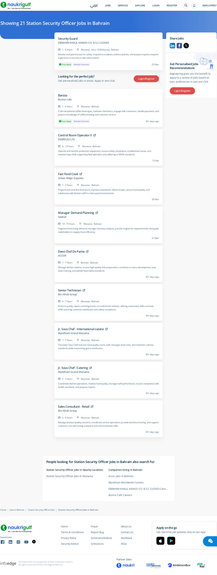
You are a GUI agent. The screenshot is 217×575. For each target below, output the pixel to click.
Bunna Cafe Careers (120, 495)
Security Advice (70, 543)
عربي (94, 5)
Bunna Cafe (65, 99)
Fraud (94, 526)
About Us (126, 526)
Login (156, 5)
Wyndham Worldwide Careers (126, 482)
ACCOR (62, 255)
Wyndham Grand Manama (73, 333)
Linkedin (172, 45)
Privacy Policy (68, 538)
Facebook (179, 45)
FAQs (124, 543)
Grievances (97, 543)
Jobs (108, 5)
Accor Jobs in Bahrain (121, 476)
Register (172, 5)
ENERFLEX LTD (66, 139)
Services (123, 5)
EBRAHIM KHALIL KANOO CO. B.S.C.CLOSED (83, 42)
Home (3, 510)
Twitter (186, 45)
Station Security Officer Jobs (41, 510)
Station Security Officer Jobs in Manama (69, 476)
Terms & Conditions (72, 532)
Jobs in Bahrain (17, 510)
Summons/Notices (101, 538)
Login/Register (146, 78)
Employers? (209, 5)
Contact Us (127, 532)
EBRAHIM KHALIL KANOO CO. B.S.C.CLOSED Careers (138, 488)
